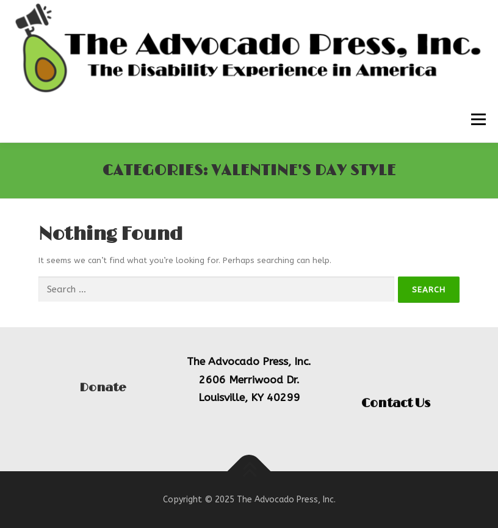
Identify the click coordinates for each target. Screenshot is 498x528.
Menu (477, 119)
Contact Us (395, 403)
